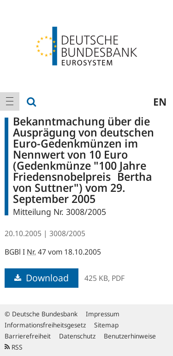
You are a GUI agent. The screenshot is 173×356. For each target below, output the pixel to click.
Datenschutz (77, 336)
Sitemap (106, 324)
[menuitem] (9, 101)
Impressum (102, 313)
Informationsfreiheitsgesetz (45, 324)
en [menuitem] (160, 101)
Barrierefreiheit (28, 336)
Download (41, 278)
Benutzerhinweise (130, 336)
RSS (14, 347)
